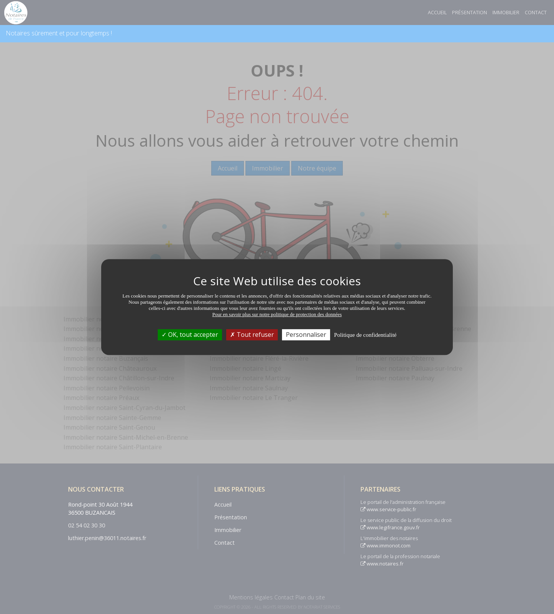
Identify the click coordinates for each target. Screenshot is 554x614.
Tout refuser (252, 334)
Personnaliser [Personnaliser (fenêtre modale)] (306, 334)
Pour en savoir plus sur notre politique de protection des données (277, 314)
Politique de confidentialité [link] (365, 335)
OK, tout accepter (190, 334)
